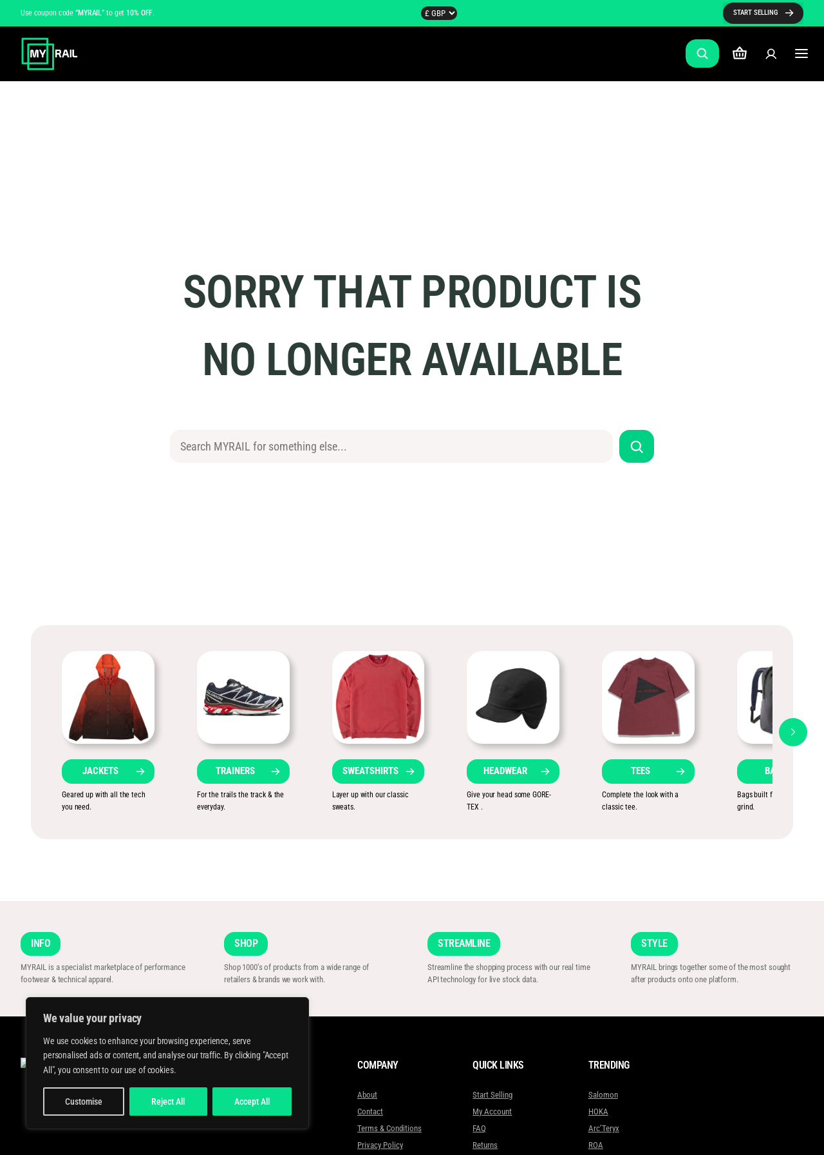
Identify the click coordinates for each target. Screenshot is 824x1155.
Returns (485, 1145)
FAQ (479, 1128)
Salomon (602, 1095)
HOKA (598, 1111)
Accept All (252, 1101)
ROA (595, 1145)
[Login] (771, 53)
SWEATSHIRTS (370, 770)
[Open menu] (801, 53)
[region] (167, 1063)
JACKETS (100, 770)
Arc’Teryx (603, 1128)
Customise (83, 1101)
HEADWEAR (505, 770)
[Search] (637, 446)
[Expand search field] (702, 53)
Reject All (168, 1101)
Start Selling (492, 1095)
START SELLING (755, 12)
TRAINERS (235, 770)
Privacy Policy (380, 1145)
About (367, 1095)
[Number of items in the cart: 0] (740, 53)
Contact (370, 1111)
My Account (492, 1111)
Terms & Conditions (389, 1128)
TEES (640, 770)
